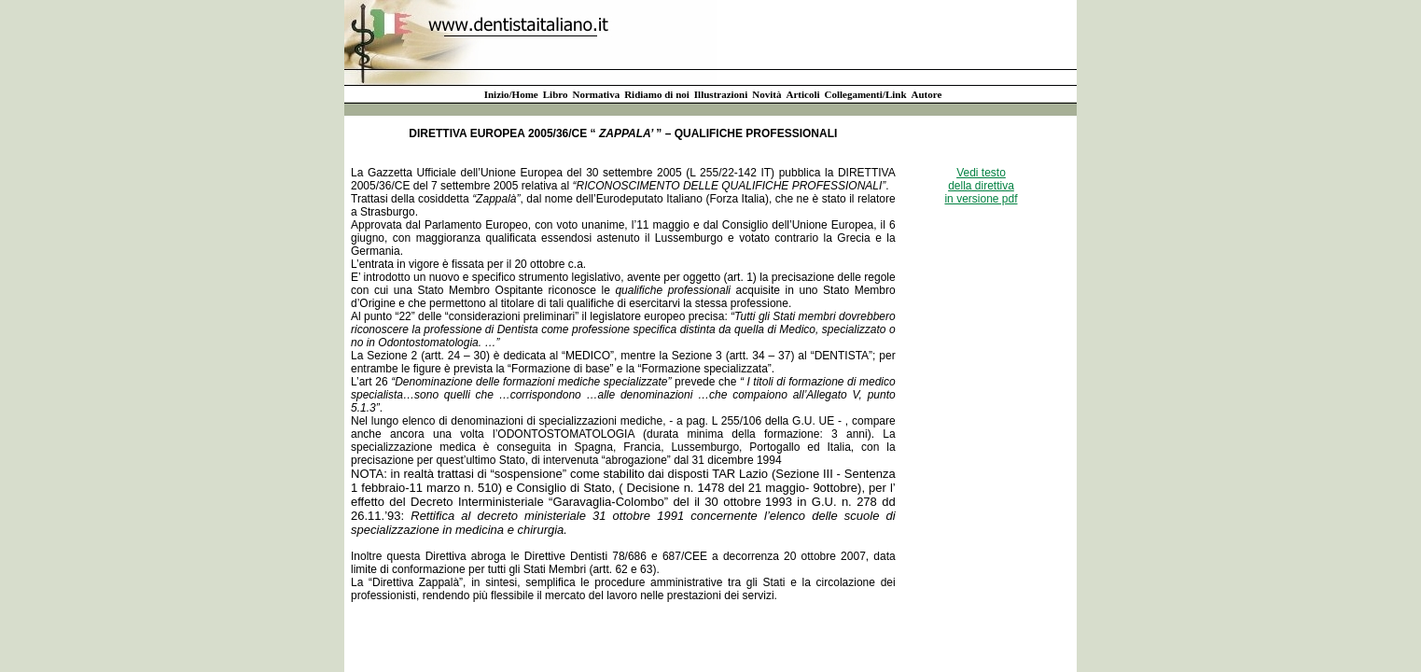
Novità (766, 94)
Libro (555, 94)
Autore (927, 94)
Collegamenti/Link (866, 94)
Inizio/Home (511, 94)
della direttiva (981, 185)
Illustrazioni (720, 94)
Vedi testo (981, 172)
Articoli (802, 94)
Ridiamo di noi (657, 94)
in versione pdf (980, 198)
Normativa (596, 94)
